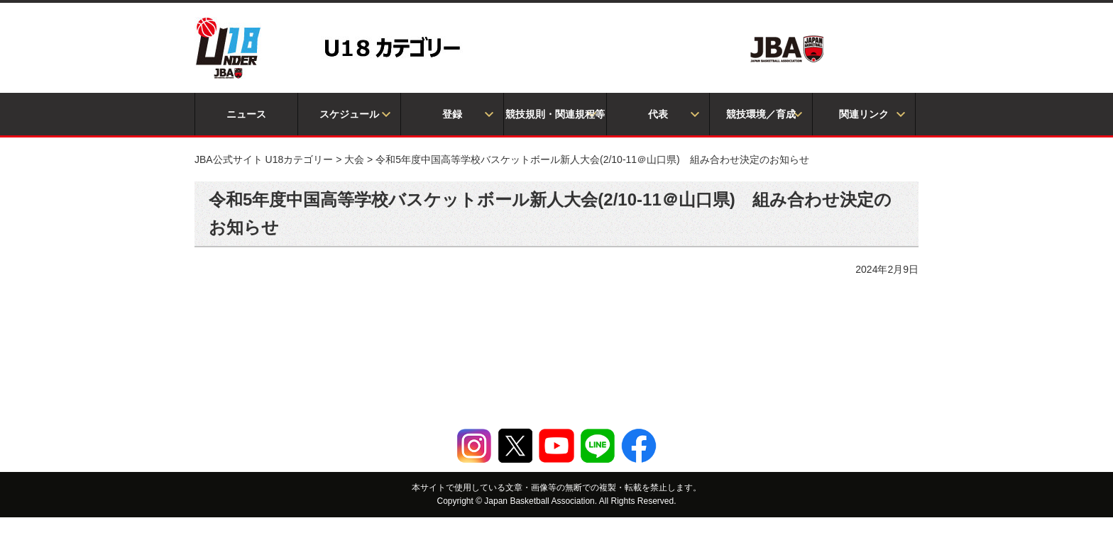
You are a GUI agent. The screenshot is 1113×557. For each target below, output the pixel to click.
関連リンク (864, 114)
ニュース (246, 114)
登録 (452, 114)
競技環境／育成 (761, 114)
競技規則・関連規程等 (555, 114)
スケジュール (349, 114)
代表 (658, 114)
